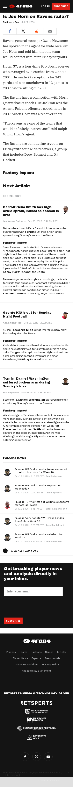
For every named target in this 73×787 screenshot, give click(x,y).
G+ (48, 756)
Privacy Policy (50, 664)
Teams (23, 652)
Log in (45, 6)
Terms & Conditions (26, 664)
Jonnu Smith (32, 429)
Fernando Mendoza (16, 293)
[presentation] (33, 606)
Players (11, 652)
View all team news (24, 551)
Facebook (25, 756)
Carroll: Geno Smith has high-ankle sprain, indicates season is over (31, 211)
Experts (36, 658)
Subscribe (61, 6)
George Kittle (24, 330)
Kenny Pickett (12, 272)
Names (49, 652)
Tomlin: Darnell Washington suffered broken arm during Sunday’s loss (26, 382)
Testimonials (52, 658)
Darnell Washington (31, 399)
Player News (20, 658)
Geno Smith (27, 231)
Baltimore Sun (11, 22)
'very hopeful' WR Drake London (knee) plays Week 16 (39, 520)
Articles (62, 652)
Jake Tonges (11, 352)
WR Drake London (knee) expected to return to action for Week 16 (41, 471)
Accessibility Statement (36, 670)
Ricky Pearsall (31, 359)
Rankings (36, 652)
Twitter (36, 756)
